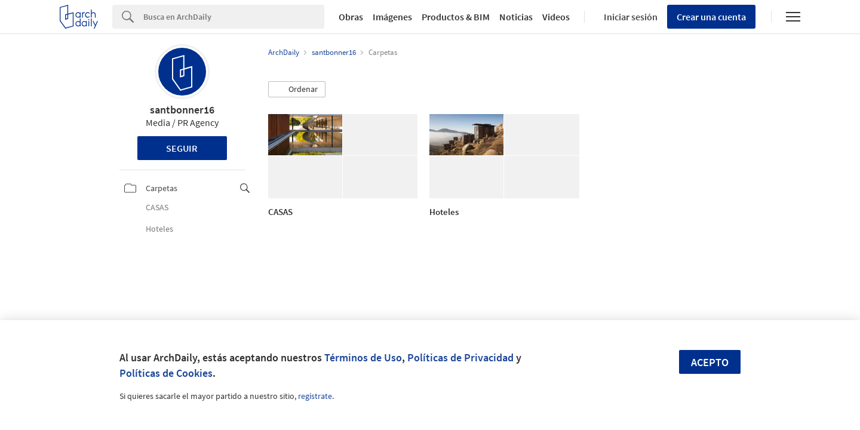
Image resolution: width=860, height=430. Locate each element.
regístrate (315, 396)
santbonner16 (182, 109)
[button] (296, 89)
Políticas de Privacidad (460, 357)
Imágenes (392, 17)
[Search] (233, 17)
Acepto (710, 362)
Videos (556, 17)
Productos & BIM (456, 17)
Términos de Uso (363, 357)
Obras (351, 17)
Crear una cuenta (711, 17)
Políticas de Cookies (166, 373)
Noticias (516, 17)
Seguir (182, 148)
